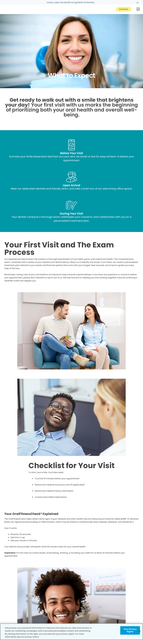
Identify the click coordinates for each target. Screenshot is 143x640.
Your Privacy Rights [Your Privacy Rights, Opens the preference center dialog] (130, 630)
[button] (138, 9)
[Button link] (123, 9)
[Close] (139, 631)
